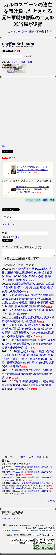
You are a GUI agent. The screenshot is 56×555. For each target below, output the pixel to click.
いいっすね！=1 (9, 224)
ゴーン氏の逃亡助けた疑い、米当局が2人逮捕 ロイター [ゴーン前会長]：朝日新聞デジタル (33, 169)
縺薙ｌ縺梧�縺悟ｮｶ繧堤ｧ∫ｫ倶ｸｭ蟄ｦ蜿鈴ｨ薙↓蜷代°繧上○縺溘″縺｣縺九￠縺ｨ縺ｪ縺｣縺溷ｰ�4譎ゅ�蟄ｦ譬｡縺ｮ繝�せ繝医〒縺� (28, 487)
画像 (30, 62)
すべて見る (50, 502)
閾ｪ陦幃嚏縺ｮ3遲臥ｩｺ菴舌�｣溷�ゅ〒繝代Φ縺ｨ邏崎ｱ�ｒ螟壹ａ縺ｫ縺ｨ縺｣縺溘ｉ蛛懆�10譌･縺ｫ (28, 345)
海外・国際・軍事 (31, 31)
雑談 (22, 62)
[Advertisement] (28, 110)
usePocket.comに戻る (10, 520)
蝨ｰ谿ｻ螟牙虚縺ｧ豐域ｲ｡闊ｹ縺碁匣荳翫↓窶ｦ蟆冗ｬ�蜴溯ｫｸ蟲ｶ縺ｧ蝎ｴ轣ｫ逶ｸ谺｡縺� (27, 375)
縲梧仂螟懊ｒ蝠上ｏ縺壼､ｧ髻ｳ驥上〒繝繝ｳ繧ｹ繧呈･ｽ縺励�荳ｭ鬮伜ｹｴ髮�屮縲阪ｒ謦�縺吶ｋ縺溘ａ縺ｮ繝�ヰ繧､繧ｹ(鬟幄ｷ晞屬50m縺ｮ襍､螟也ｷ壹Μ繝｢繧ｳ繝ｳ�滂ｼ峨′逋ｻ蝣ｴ (28, 360)
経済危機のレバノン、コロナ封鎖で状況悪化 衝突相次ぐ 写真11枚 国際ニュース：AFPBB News (33, 189)
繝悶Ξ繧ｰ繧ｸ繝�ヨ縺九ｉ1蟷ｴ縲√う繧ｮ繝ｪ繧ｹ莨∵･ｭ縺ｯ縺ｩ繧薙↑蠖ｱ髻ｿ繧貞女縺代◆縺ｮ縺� (28, 289)
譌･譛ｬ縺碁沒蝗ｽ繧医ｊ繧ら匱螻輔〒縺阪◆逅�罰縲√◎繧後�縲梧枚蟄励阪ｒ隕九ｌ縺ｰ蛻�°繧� (28, 386)
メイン (14, 62)
